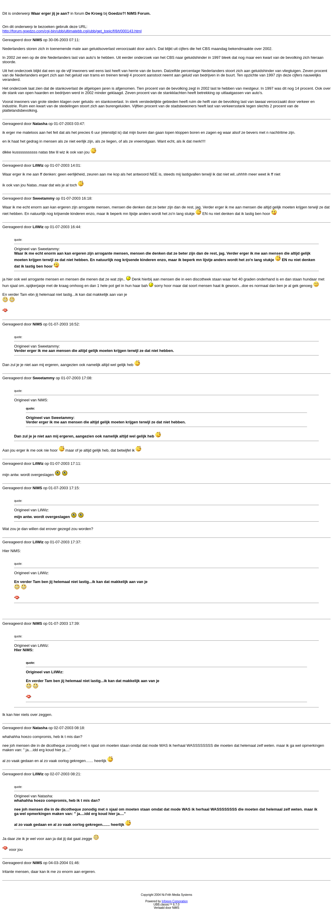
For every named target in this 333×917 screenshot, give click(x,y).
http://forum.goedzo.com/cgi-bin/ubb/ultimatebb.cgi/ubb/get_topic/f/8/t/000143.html (71, 31)
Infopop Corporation (175, 901)
